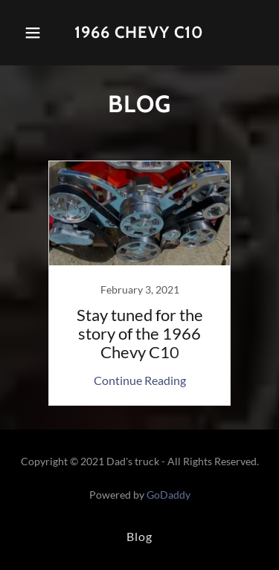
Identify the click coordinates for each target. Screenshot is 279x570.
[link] (139, 32)
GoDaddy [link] (168, 494)
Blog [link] (139, 536)
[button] (33, 33)
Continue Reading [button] (140, 380)
